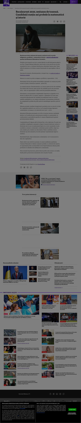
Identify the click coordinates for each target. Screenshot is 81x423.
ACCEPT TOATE (72, 409)
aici (18, 415)
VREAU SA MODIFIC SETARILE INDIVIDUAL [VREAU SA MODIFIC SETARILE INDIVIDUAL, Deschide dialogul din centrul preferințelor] (72, 413)
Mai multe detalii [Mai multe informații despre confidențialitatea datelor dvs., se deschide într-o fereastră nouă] (22, 408)
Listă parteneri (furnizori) (41, 412)
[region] (40, 412)
